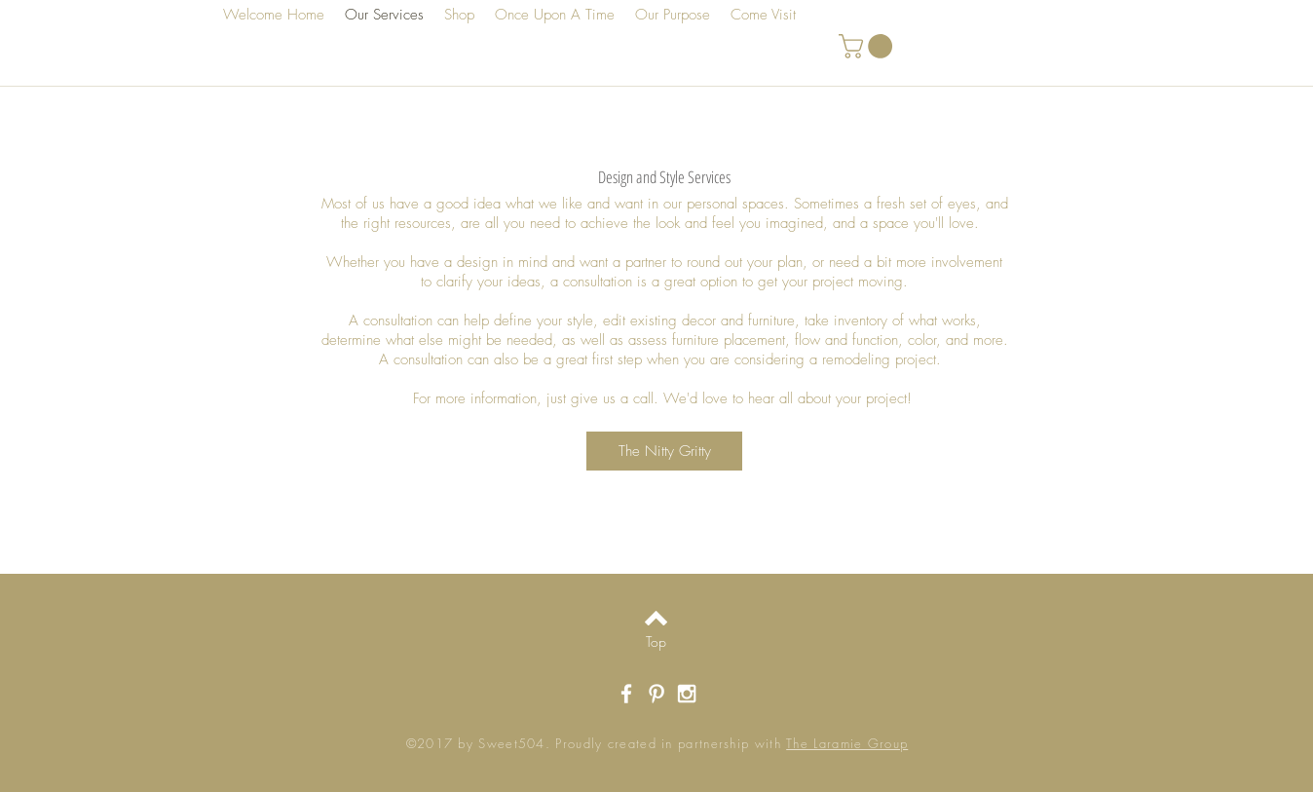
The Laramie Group (847, 743)
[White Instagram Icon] (686, 693)
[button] (868, 46)
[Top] (656, 642)
